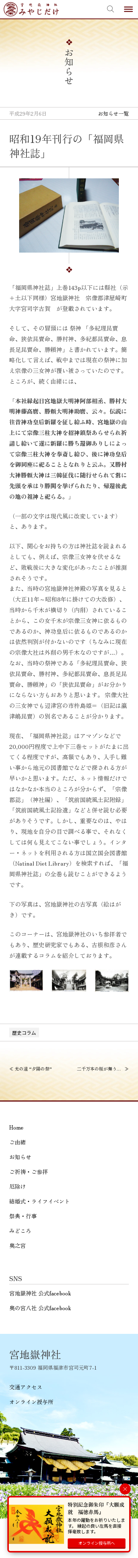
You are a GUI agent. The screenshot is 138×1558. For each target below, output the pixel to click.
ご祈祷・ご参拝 (28, 1171)
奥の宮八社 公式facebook (40, 1308)
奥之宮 (17, 1245)
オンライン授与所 (31, 1401)
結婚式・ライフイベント (39, 1201)
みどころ (20, 1231)
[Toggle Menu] (128, 9)
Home (16, 1127)
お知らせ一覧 (113, 113)
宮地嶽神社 (31, 9)
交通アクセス (25, 1387)
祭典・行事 (23, 1216)
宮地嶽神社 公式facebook (40, 1293)
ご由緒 (17, 1142)
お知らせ (20, 1157)
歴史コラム (24, 1032)
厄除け (17, 1186)
